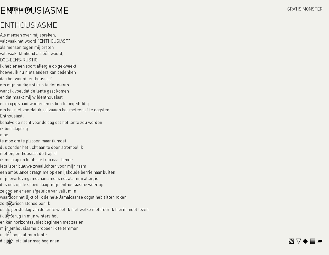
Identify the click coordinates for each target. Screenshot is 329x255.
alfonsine (19, 9)
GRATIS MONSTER (305, 9)
